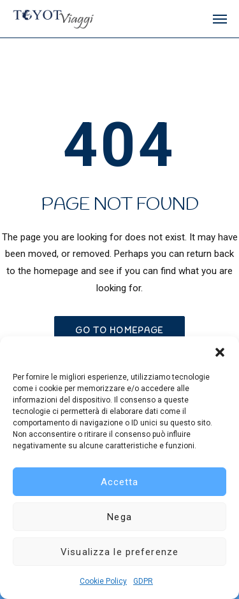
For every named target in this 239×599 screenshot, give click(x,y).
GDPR (143, 581)
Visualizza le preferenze (119, 552)
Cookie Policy (103, 581)
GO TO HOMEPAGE (119, 331)
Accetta (120, 482)
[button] (220, 352)
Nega (119, 517)
